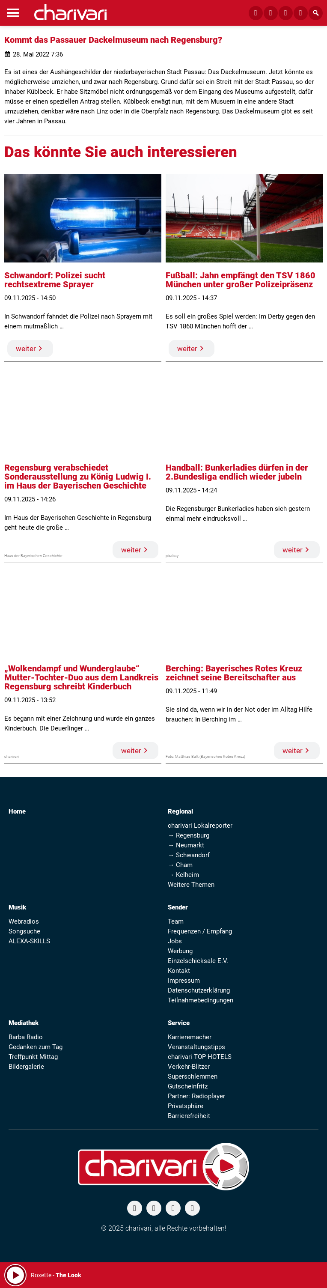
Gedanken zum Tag (35, 1047)
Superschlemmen (192, 1076)
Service (179, 1023)
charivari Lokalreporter (200, 825)
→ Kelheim (183, 875)
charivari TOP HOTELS (200, 1057)
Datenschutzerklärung (199, 990)
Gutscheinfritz (188, 1086)
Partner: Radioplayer (196, 1096)
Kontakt (179, 971)
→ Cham (180, 865)
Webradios (24, 921)
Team (176, 921)
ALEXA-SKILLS (29, 941)
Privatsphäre (185, 1106)
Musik (17, 907)
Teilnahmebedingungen (200, 1000)
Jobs (175, 941)
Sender (178, 907)
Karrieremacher (189, 1037)
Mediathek (24, 1023)
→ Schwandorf (189, 855)
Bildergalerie (26, 1066)
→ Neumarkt (186, 845)
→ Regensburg (188, 835)
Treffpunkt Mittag (33, 1057)
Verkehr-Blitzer (189, 1066)
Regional (180, 811)
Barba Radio (26, 1037)
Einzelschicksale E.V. (198, 961)
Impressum (184, 980)
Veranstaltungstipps (196, 1047)
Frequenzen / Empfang (200, 931)
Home (17, 811)
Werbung (180, 951)
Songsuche (24, 931)
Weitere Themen (191, 884)
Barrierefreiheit (189, 1116)
